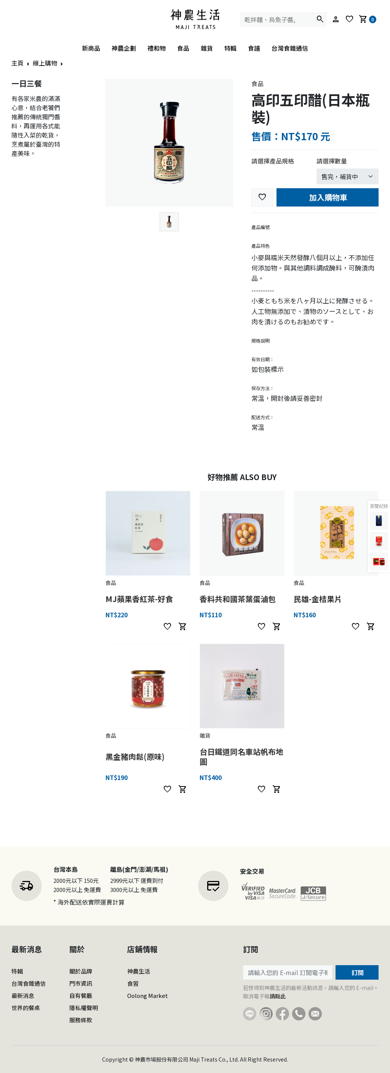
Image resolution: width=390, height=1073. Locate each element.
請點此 (278, 996)
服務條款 (80, 1020)
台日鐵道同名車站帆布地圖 (241, 756)
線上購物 (45, 62)
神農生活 (138, 971)
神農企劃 (124, 48)
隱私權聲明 (83, 1008)
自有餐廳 (80, 995)
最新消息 (22, 995)
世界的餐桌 (25, 1008)
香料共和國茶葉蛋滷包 (238, 598)
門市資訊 (80, 983)
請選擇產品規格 (272, 160)
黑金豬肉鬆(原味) (135, 756)
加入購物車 (327, 197)
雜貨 (207, 48)
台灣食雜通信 (290, 48)
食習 (133, 983)
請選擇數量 (331, 160)
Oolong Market (147, 995)
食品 (183, 48)
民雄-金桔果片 (318, 598)
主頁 (17, 62)
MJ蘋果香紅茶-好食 (139, 598)
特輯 (230, 48)
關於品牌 (80, 971)
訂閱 (357, 972)
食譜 (254, 48)
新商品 (91, 48)
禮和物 (156, 48)
